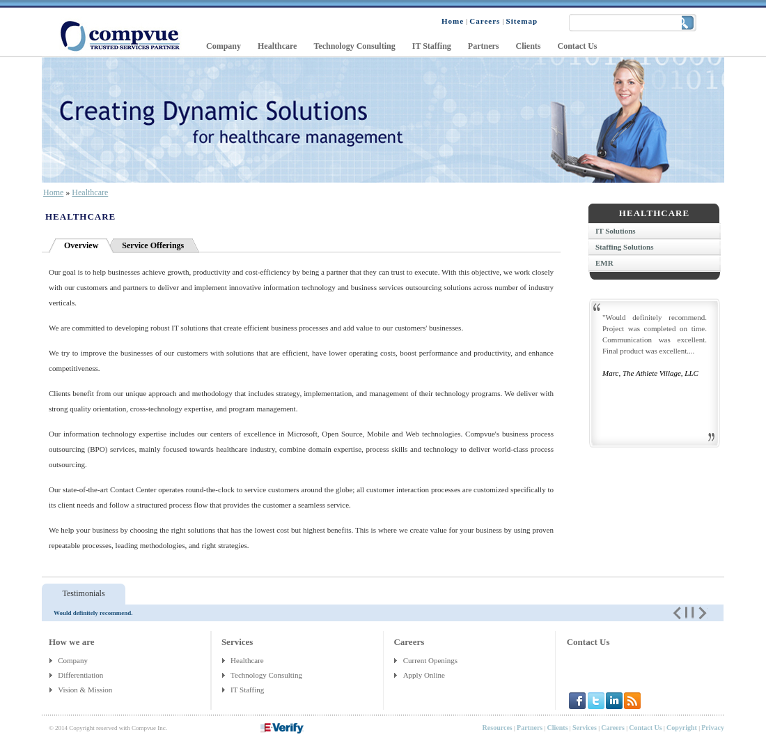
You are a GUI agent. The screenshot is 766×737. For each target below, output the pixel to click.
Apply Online (424, 675)
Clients (557, 727)
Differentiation (81, 675)
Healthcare (90, 192)
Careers (613, 727)
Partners (529, 727)
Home (53, 192)
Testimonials (83, 593)
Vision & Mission (86, 689)
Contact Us (588, 642)
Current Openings (430, 660)
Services (584, 727)
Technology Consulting (266, 675)
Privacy (712, 727)
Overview (81, 245)
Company (73, 660)
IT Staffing (247, 689)
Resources (498, 727)
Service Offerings (153, 245)
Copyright (681, 727)
